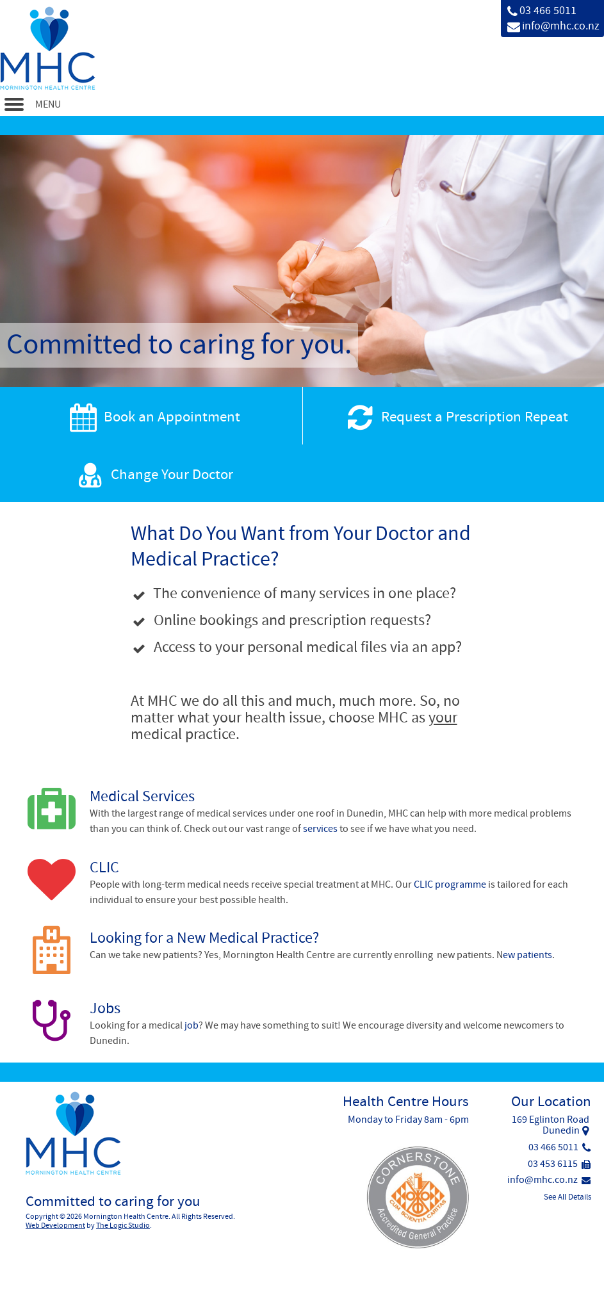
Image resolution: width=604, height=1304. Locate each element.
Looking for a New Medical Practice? (204, 938)
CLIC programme (450, 884)
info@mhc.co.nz (561, 26)
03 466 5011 (547, 10)
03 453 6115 (559, 1163)
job (191, 1025)
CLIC (104, 867)
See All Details (567, 1197)
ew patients (527, 955)
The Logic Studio (123, 1225)
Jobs (105, 1008)
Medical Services (142, 796)
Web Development (55, 1225)
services (320, 828)
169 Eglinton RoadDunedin (550, 1125)
